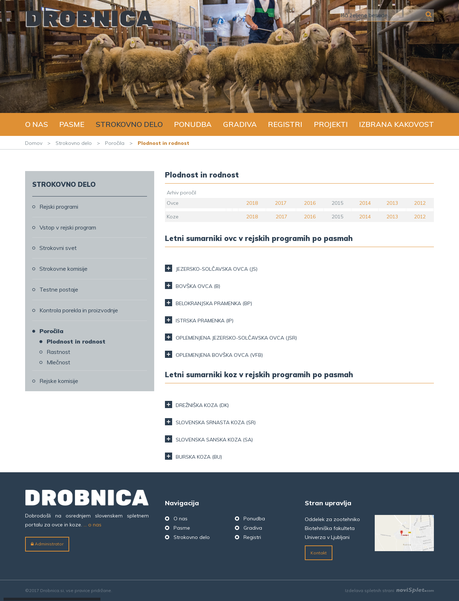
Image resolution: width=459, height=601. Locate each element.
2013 (392, 203)
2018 (252, 203)
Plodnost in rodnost (76, 341)
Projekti (331, 124)
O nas (36, 124)
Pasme (71, 124)
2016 (310, 203)
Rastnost (58, 351)
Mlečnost (58, 362)
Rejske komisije (58, 380)
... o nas (92, 524)
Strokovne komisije (63, 268)
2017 (281, 203)
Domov (33, 143)
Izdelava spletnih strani (389, 590)
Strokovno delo (129, 124)
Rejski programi (58, 206)
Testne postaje (58, 289)
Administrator (47, 543)
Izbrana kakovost (396, 124)
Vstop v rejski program (67, 227)
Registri (285, 124)
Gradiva (240, 124)
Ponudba (193, 124)
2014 (365, 203)
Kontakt (319, 552)
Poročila (114, 143)
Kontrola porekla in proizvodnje (78, 310)
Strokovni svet (58, 247)
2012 (420, 203)
